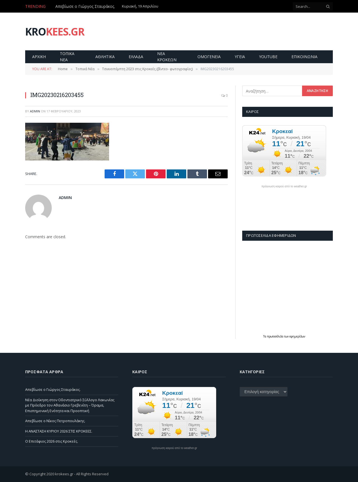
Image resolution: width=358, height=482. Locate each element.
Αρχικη (39, 56)
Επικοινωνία (304, 56)
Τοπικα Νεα (67, 56)
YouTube (268, 56)
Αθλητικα (105, 56)
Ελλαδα (136, 56)
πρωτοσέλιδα (275, 336)
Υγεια (240, 56)
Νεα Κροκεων (166, 56)
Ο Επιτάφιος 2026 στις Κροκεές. (51, 441)
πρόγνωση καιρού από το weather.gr (284, 186)
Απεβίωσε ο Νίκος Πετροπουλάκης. (55, 420)
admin (35, 111)
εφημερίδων (297, 336)
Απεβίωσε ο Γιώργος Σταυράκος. (85, 6)
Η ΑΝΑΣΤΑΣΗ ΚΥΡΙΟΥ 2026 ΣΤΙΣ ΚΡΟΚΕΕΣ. (58, 431)
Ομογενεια (209, 56)
